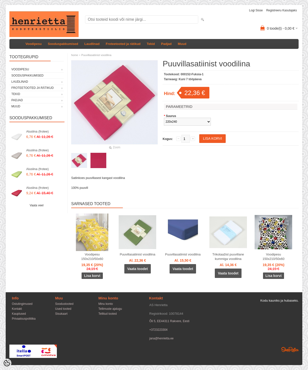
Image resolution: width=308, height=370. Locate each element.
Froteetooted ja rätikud (123, 44)
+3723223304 (158, 329)
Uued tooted (63, 309)
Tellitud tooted (107, 313)
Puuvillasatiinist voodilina (96, 55)
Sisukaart (61, 313)
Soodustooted (64, 304)
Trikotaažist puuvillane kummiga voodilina (228, 257)
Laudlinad (91, 44)
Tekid (151, 44)
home (74, 55)
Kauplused (19, 313)
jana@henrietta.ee (161, 338)
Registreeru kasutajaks (281, 10)
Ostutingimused (22, 304)
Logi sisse (256, 10)
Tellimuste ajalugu (110, 309)
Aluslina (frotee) (37, 131)
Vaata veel (37, 205)
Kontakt (17, 309)
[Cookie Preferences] (6, 363)
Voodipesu (33, 44)
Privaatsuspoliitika (24, 318)
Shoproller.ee (290, 349)
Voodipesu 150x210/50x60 (92, 257)
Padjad (166, 44)
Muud (182, 44)
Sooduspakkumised (63, 44)
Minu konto (105, 304)
